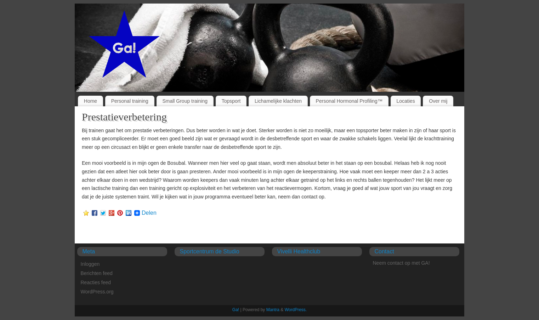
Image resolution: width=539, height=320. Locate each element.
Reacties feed (96, 282)
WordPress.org (97, 291)
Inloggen (90, 264)
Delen (149, 213)
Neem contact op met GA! (401, 263)
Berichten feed (97, 273)
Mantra (272, 309)
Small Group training (185, 101)
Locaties (406, 101)
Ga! (235, 309)
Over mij (438, 101)
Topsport (231, 101)
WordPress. (296, 309)
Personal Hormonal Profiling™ (349, 101)
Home (90, 101)
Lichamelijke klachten (278, 101)
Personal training (129, 101)
